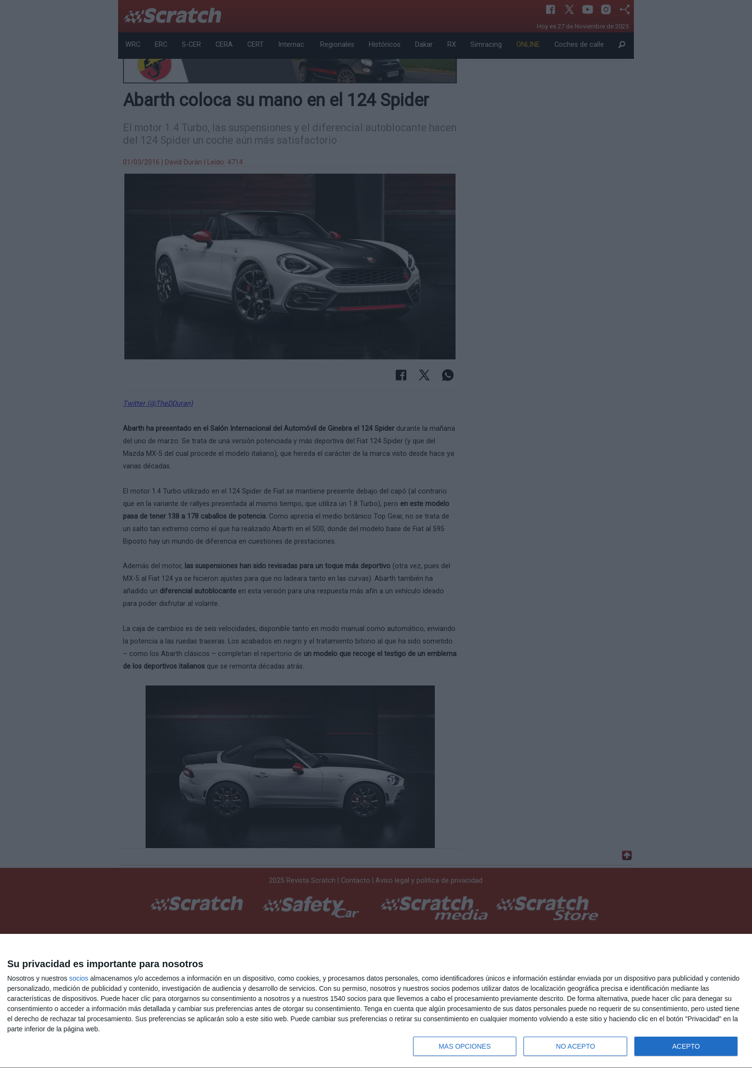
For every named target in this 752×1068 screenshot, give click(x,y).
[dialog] (376, 1001)
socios (78, 978)
